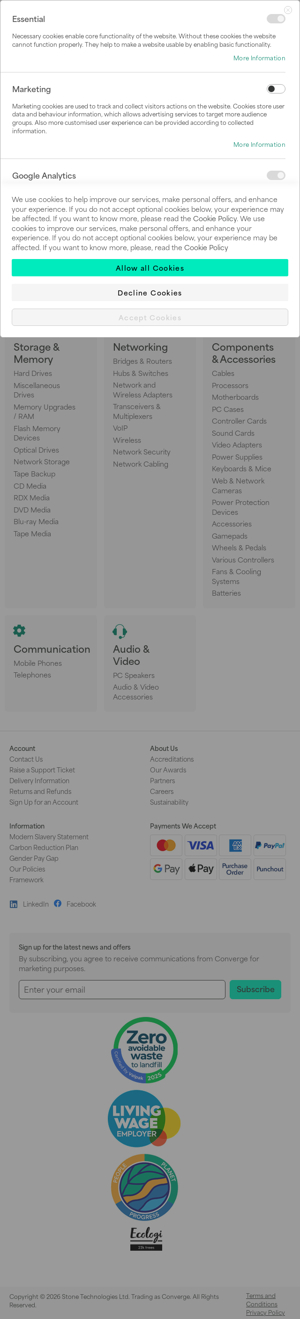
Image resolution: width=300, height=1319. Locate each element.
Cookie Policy (215, 218)
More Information (259, 58)
